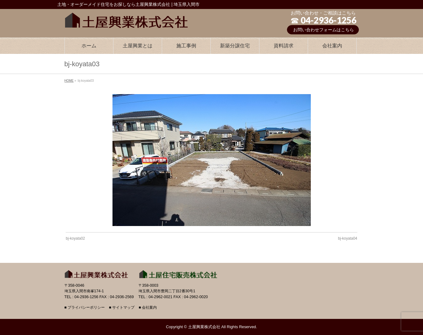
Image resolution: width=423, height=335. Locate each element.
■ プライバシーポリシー (84, 308)
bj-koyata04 (347, 238)
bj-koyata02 (75, 238)
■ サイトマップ (121, 308)
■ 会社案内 (148, 308)
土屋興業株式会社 (204, 326)
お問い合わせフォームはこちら (323, 29)
